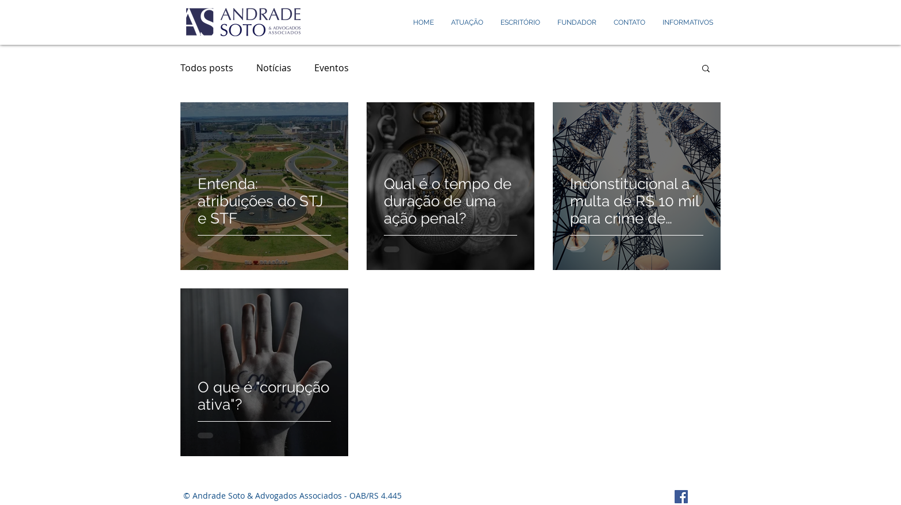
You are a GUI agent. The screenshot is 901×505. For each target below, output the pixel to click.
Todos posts (206, 67)
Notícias (273, 67)
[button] (705, 69)
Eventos (331, 67)
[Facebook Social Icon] (681, 496)
